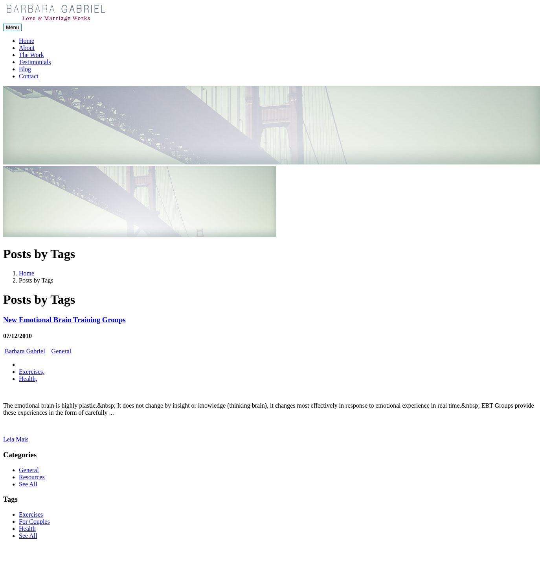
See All (28, 484)
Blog (25, 69)
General (61, 351)
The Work (31, 55)
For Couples (34, 521)
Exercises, (31, 371)
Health (27, 528)
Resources (32, 477)
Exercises (31, 514)
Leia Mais (15, 439)
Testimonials (35, 62)
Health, (28, 378)
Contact (29, 76)
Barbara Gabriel (25, 351)
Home (26, 40)
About (27, 47)
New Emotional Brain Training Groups (64, 320)
